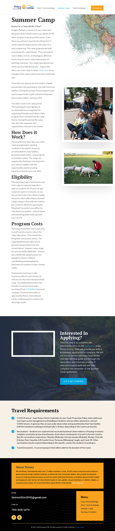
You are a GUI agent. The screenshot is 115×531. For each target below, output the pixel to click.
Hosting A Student (88, 512)
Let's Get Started (73, 381)
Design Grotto (79, 527)
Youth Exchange (79, 8)
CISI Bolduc (31, 289)
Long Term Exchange (25, 8)
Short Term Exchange (46, 8)
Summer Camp (64, 8)
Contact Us (97, 8)
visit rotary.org (77, 482)
